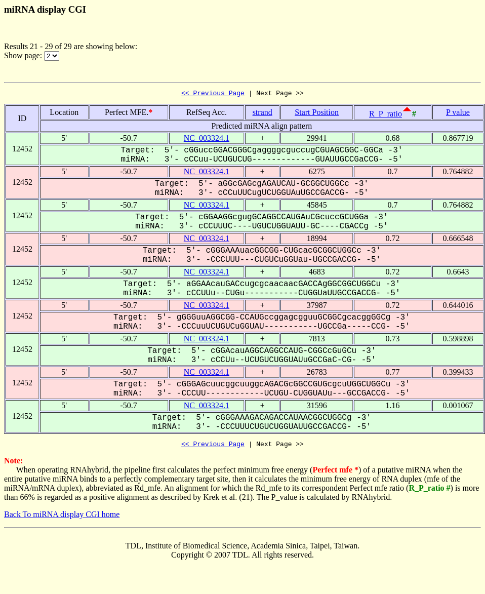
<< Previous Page (213, 94)
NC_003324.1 (206, 139)
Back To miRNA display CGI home (61, 517)
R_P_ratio (385, 115)
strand (262, 113)
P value (458, 113)
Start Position (317, 113)
